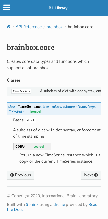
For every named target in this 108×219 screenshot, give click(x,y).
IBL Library (57, 8)
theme (59, 205)
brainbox (55, 27)
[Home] (9, 27)
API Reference (29, 27)
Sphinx (32, 205)
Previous (20, 175)
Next (91, 175)
